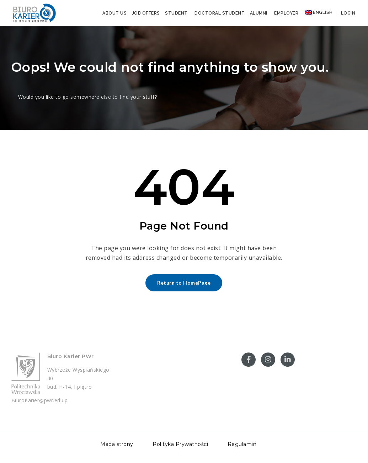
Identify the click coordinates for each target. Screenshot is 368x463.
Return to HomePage (183, 283)
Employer (286, 13)
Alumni (258, 13)
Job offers (146, 13)
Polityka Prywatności (180, 444)
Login (347, 13)
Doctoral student (219, 13)
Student (176, 13)
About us (114, 13)
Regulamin (242, 444)
